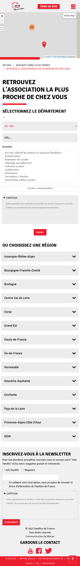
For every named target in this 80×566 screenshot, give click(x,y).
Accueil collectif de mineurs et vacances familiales (40, 153)
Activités (7, 146)
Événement (40, 173)
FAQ (37, 563)
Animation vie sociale (40, 159)
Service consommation (40, 188)
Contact (29, 563)
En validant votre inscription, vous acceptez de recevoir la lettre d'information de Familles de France (41, 484)
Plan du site (11, 559)
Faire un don (48, 6)
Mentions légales (27, 559)
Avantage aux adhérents (40, 163)
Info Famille (12, 470)
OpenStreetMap (60, 57)
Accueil (7, 65)
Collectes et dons (40, 166)
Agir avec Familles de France (33, 65)
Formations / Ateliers (40, 176)
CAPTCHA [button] (11, 198)
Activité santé (40, 156)
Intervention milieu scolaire (40, 180)
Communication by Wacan (40, 536)
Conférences (40, 170)
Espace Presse (48, 563)
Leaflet (48, 57)
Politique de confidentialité (50, 559)
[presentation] (30, 215)
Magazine (30, 470)
